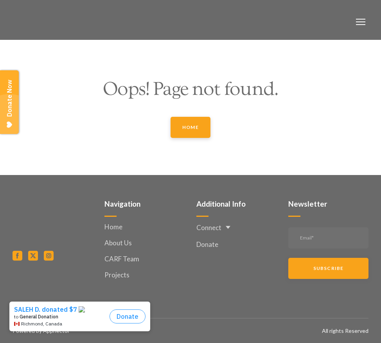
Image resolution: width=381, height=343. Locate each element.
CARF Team (121, 259)
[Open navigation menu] (360, 22)
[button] (190, 127)
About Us (118, 243)
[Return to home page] (44, 22)
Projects (116, 275)
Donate (207, 244)
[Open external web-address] (53, 283)
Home (113, 227)
